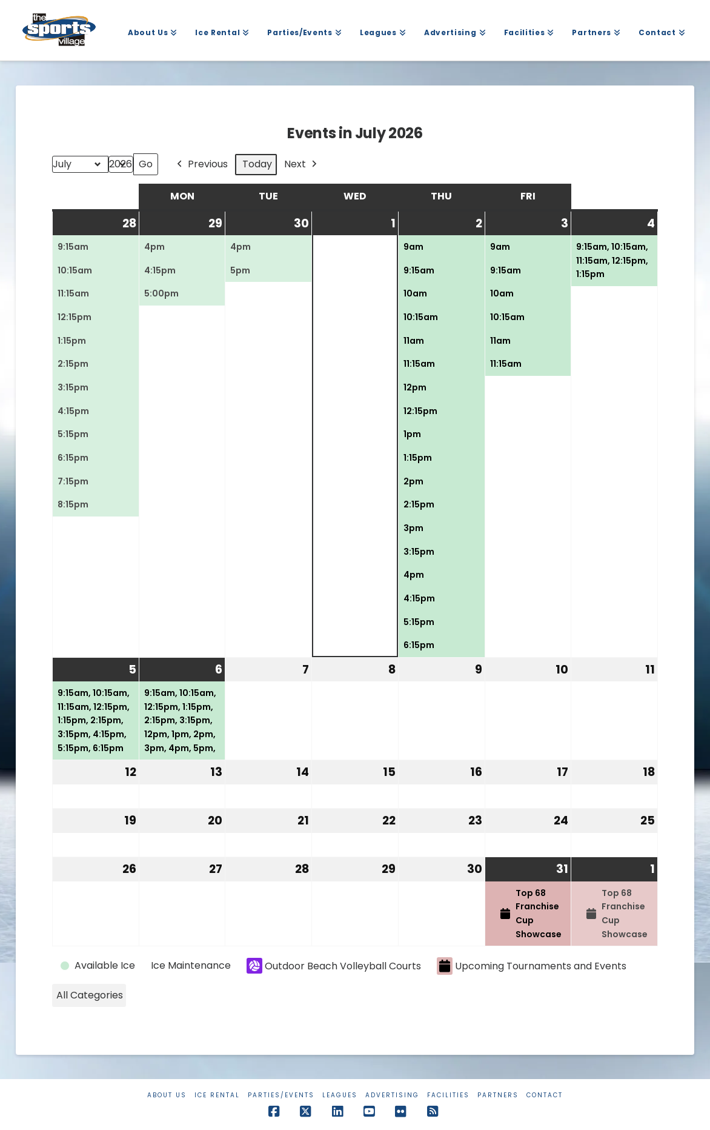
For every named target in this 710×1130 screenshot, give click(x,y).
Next (301, 164)
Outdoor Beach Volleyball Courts (334, 966)
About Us (167, 1095)
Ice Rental (217, 1095)
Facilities (448, 1095)
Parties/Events (281, 1095)
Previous (201, 164)
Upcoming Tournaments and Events (531, 966)
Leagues (339, 1095)
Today (257, 164)
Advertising (392, 1095)
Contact (544, 1095)
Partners (498, 1095)
